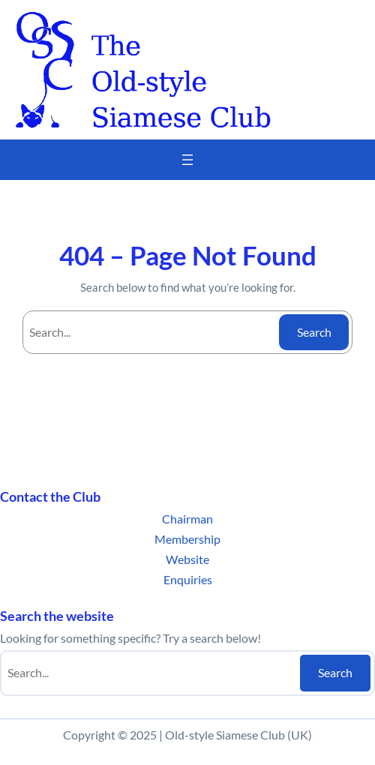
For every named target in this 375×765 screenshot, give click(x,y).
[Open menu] (187, 160)
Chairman (187, 519)
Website (187, 559)
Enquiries (188, 579)
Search (314, 332)
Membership (187, 539)
